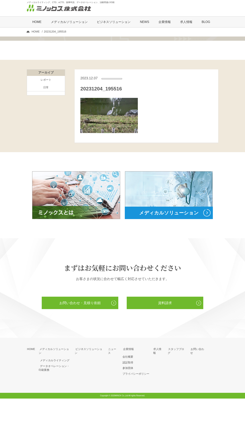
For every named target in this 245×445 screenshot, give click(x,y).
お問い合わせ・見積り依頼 (80, 349)
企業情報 (127, 395)
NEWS (144, 22)
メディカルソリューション (55, 395)
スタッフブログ (177, 395)
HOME (37, 22)
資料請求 (165, 349)
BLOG (206, 22)
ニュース (113, 395)
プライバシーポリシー (135, 420)
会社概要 (127, 403)
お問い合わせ (198, 395)
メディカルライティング (53, 403)
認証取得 (127, 408)
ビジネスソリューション (114, 22)
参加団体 (127, 414)
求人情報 (186, 22)
